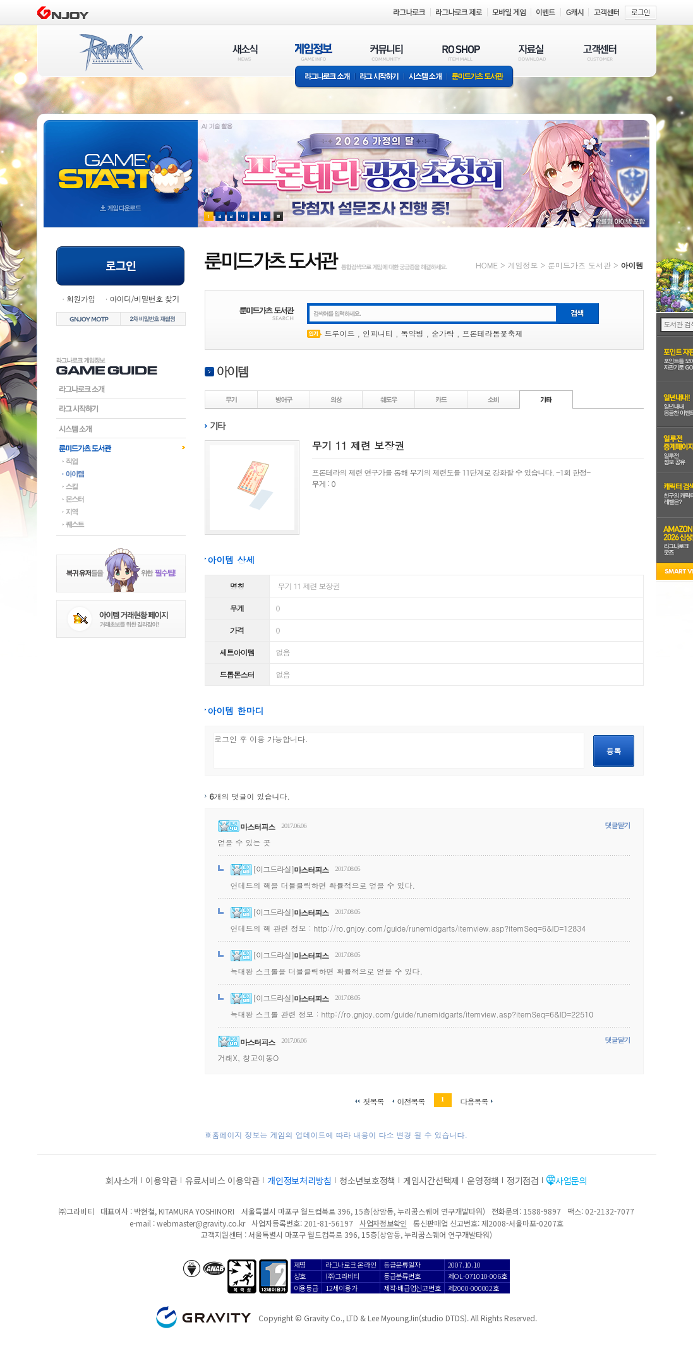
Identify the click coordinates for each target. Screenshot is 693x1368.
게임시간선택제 (431, 1180)
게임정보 (522, 265)
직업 (121, 461)
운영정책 (483, 1180)
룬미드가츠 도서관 (480, 77)
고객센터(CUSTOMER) (599, 52)
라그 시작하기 (379, 77)
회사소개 (121, 1180)
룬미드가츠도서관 (121, 447)
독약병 (412, 333)
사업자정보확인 (383, 1223)
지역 (121, 511)
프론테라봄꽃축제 (492, 333)
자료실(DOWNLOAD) (531, 52)
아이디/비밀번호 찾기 (144, 298)
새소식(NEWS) (245, 52)
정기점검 (523, 1180)
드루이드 (340, 333)
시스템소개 (425, 77)
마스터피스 (257, 826)
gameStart (121, 162)
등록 (614, 750)
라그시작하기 (121, 408)
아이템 (121, 473)
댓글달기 (617, 825)
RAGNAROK (110, 52)
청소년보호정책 (367, 1180)
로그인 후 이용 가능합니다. (399, 751)
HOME (487, 265)
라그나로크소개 (325, 77)
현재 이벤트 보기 (278, 216)
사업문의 (571, 1180)
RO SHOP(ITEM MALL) (461, 52)
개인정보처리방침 (299, 1180)
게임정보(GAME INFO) (313, 52)
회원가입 (80, 298)
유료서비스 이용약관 (222, 1180)
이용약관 (161, 1180)
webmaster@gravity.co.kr (201, 1223)
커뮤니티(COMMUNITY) (387, 52)
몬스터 (121, 499)
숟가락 (442, 333)
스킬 (121, 486)
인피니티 (378, 333)
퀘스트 (121, 524)
